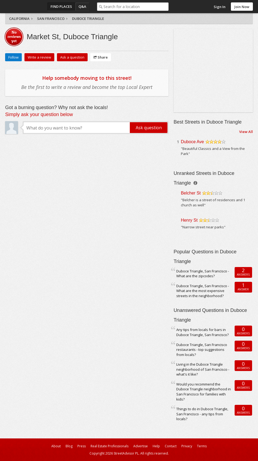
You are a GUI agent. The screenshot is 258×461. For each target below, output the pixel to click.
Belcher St (191, 193)
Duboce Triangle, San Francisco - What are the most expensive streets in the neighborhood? (202, 290)
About (56, 446)
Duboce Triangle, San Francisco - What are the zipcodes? (202, 274)
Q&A (82, 6)
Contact (171, 446)
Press (81, 446)
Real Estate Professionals (109, 446)
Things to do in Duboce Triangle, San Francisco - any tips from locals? (202, 413)
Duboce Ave (192, 141)
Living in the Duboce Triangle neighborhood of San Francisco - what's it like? (202, 369)
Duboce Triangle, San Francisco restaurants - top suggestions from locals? (201, 349)
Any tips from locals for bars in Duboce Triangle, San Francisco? (202, 332)
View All (246, 131)
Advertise (140, 446)
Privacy (186, 446)
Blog (69, 446)
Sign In (219, 6)
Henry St (189, 220)
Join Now (241, 6)
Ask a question (72, 57)
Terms (202, 446)
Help (156, 446)
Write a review (39, 57)
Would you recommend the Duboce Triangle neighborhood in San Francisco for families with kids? (203, 392)
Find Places (61, 6)
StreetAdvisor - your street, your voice (26, 7)
